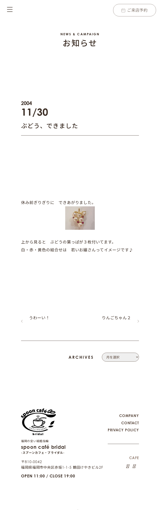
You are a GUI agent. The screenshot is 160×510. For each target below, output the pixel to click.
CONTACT (130, 418)
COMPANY (129, 410)
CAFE (134, 453)
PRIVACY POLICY (123, 425)
